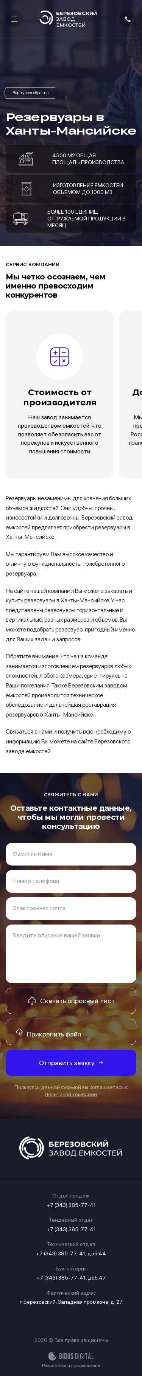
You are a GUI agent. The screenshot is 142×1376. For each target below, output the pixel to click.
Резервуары (30, 93)
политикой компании (71, 1094)
